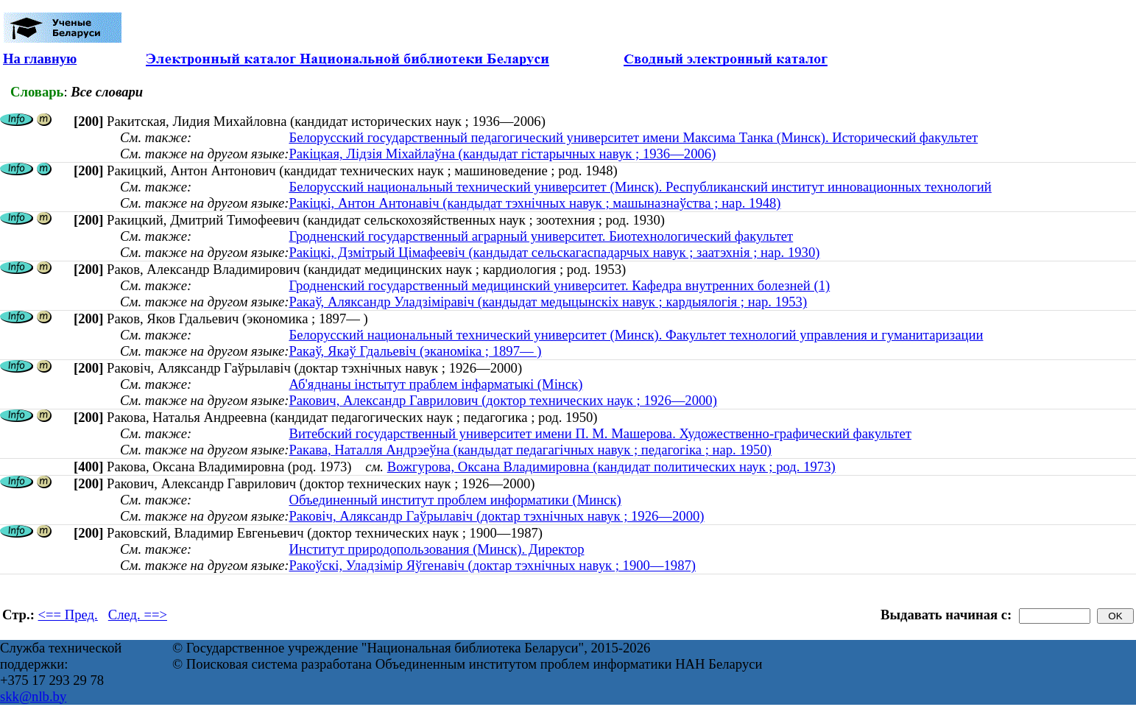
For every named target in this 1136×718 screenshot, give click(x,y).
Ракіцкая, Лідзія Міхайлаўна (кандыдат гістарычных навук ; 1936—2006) (502, 153)
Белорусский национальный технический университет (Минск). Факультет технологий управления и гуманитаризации (636, 334)
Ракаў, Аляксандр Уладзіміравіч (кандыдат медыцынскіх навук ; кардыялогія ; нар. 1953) (548, 301)
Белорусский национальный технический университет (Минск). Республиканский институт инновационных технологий (640, 186)
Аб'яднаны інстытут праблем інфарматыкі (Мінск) (435, 384)
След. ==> (137, 614)
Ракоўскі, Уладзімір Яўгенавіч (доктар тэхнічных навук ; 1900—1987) (492, 565)
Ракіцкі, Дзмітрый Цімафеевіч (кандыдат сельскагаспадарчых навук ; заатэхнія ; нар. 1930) (554, 252)
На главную (40, 58)
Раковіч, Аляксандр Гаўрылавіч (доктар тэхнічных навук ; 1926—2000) (496, 516)
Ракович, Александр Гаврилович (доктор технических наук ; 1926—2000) (502, 400)
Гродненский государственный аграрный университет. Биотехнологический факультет (541, 236)
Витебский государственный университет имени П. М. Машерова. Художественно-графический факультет (600, 433)
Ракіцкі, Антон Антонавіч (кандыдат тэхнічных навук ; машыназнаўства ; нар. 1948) (534, 203)
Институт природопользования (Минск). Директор (436, 549)
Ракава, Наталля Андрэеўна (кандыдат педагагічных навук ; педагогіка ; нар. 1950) (530, 449)
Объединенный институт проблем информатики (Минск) (455, 499)
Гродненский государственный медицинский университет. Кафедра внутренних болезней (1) (559, 285)
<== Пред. (68, 614)
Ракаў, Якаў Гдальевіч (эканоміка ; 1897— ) (415, 351)
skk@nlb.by (33, 696)
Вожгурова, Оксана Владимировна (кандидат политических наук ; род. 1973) (611, 466)
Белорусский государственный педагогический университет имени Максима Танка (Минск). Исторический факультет (633, 137)
